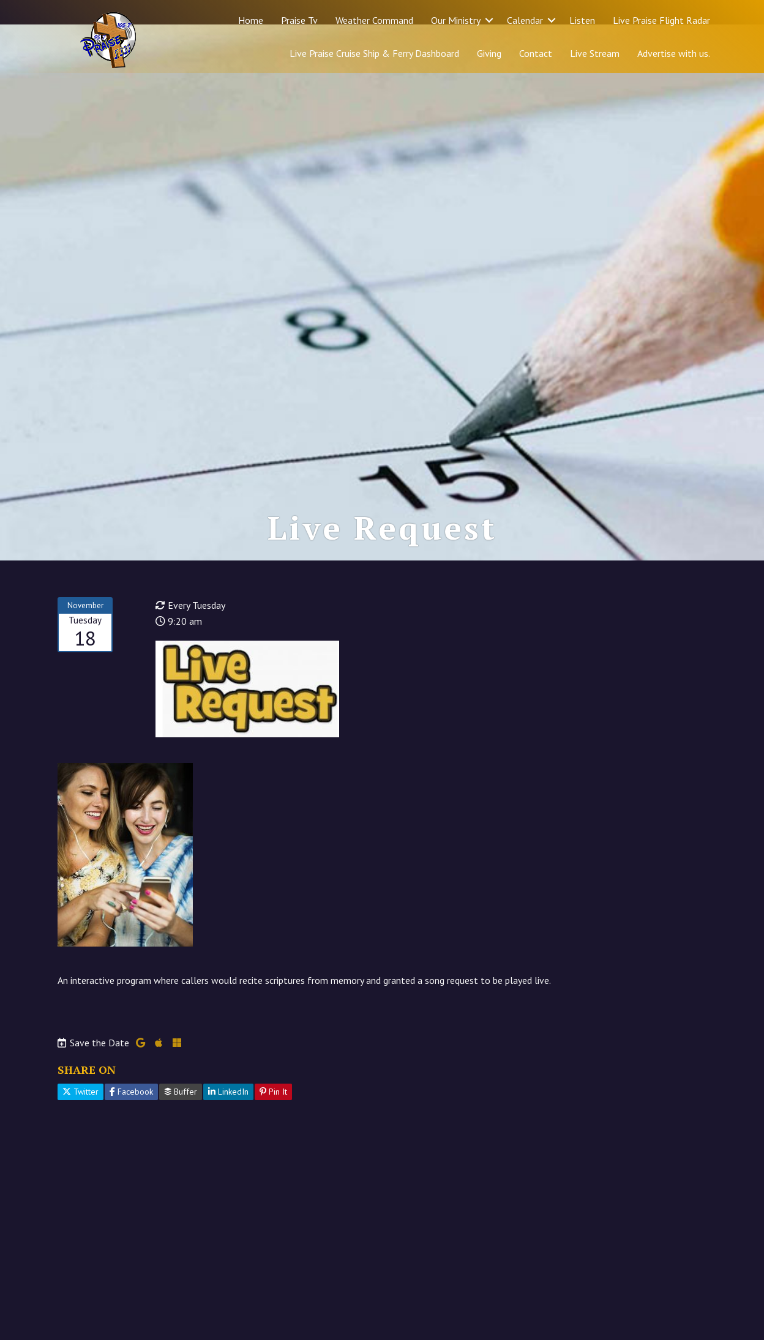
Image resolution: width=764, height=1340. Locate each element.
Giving (489, 53)
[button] (489, 20)
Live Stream (595, 53)
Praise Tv (299, 20)
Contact (535, 53)
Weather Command (374, 20)
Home (250, 20)
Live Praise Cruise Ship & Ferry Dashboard (374, 53)
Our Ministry (456, 20)
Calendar (525, 20)
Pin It (273, 1140)
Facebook (131, 1140)
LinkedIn (228, 1140)
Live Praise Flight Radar (661, 20)
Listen (582, 20)
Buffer (180, 1140)
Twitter (80, 1140)
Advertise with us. (673, 53)
